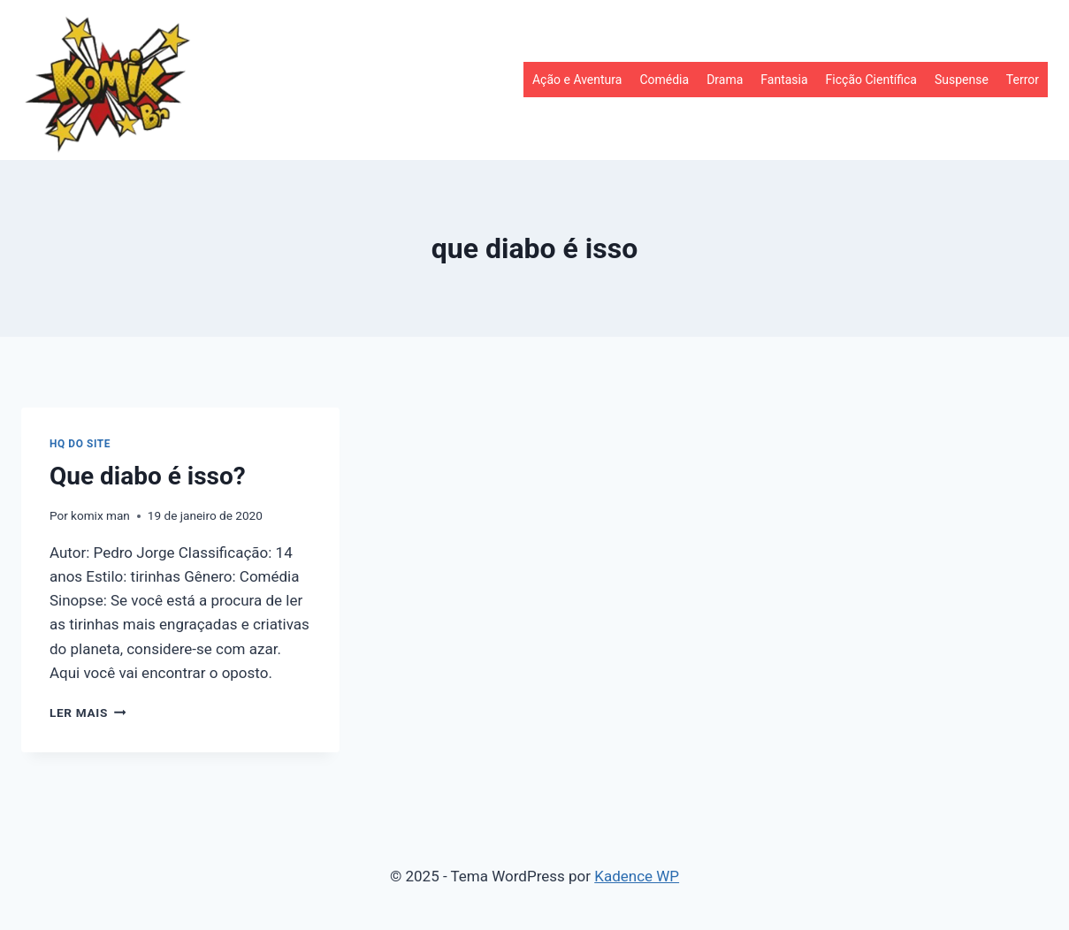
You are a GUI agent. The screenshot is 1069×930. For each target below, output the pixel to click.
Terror (1022, 79)
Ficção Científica (871, 79)
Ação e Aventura (577, 79)
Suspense (962, 79)
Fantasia (783, 79)
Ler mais (88, 712)
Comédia (664, 79)
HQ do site (80, 444)
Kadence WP (636, 876)
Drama (724, 79)
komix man (100, 515)
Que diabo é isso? (148, 476)
